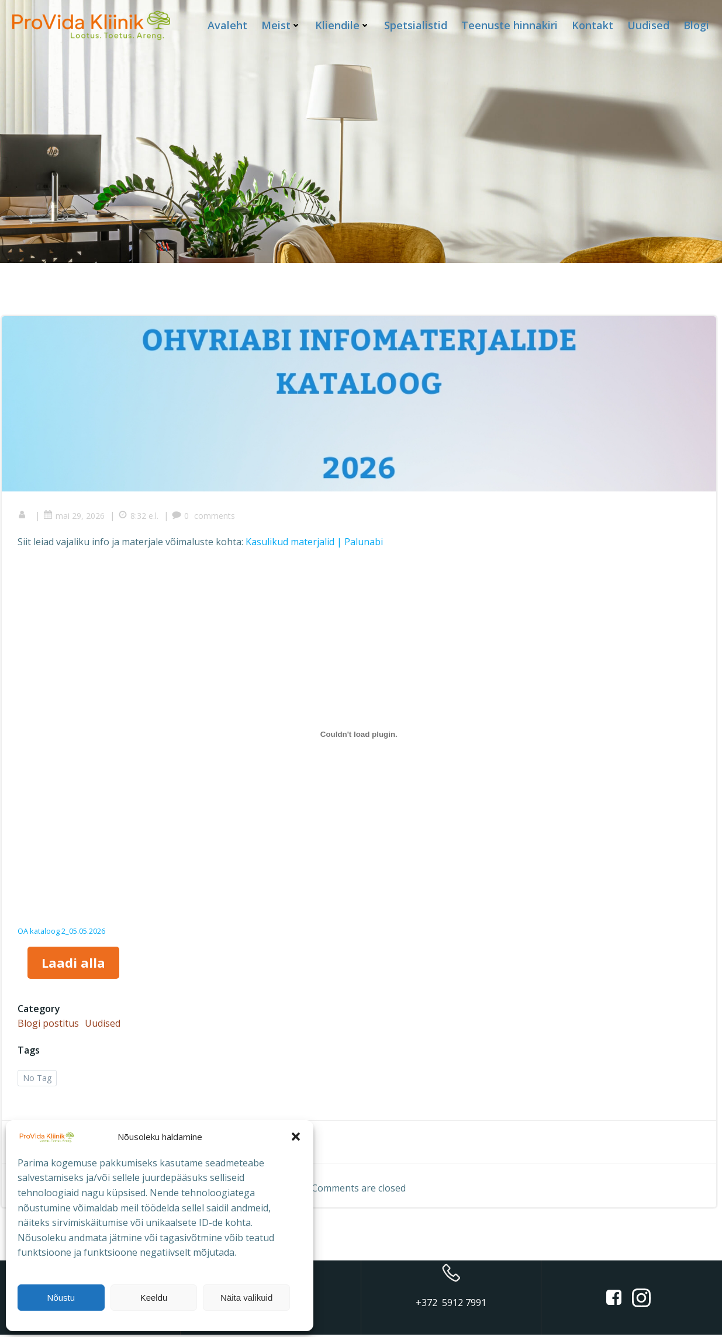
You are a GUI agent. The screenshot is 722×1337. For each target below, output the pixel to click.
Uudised (649, 25)
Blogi (697, 25)
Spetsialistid (416, 25)
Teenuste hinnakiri (510, 25)
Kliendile (343, 25)
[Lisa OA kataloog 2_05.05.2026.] (359, 735)
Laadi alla (74, 963)
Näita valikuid (246, 1298)
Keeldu (154, 1298)
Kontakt (593, 25)
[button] (296, 1136)
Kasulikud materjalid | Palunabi (316, 542)
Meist (282, 25)
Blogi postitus (50, 1024)
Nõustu (61, 1298)
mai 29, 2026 (75, 516)
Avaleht (228, 25)
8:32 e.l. (140, 516)
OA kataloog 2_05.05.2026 (63, 932)
